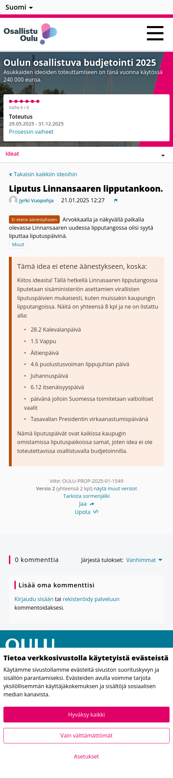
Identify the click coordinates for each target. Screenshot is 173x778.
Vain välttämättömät (86, 735)
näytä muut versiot (115, 488)
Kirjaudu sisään (34, 599)
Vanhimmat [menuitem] (141, 560)
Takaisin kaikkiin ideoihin (43, 174)
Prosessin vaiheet (31, 131)
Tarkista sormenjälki (87, 496)
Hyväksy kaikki (86, 714)
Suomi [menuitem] (15, 7)
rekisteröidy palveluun (91, 599)
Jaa (86, 503)
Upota (87, 512)
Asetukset (86, 756)
